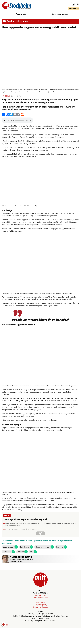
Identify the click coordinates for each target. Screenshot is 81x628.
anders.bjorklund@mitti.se (21, 559)
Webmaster (40, 602)
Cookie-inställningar (40, 607)
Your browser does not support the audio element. (17, 120)
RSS (6, 624)
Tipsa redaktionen (40, 598)
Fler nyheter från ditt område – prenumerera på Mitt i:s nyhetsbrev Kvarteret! (37, 542)
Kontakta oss (40, 595)
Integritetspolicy (40, 604)
